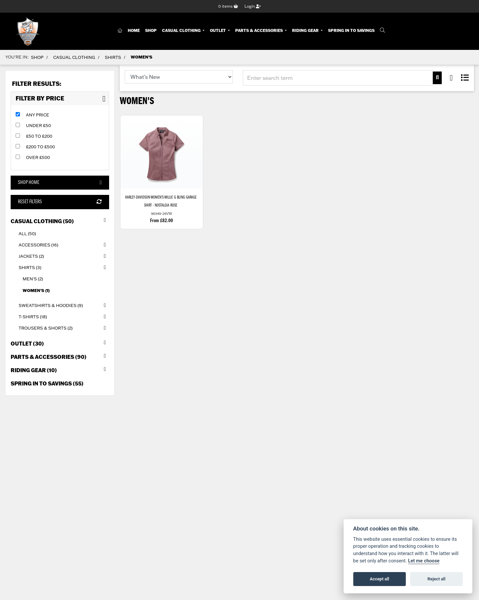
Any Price (37, 114)
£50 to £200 (39, 136)
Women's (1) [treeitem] (36, 290)
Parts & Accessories (259, 30)
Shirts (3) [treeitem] (64, 267)
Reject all (436, 578)
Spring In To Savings (351, 30)
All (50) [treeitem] (27, 233)
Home (134, 30)
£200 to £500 (40, 146)
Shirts (113, 57)
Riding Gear (306, 30)
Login (252, 6)
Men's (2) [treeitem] (33, 279)
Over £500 (38, 157)
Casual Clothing (182, 30)
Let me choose (424, 561)
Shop (151, 30)
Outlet (218, 30)
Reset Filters (59, 202)
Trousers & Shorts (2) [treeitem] (64, 328)
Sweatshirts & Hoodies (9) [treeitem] (64, 305)
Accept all (379, 578)
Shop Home (59, 183)
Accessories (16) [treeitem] (64, 244)
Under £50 (38, 125)
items (228, 6)
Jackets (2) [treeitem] (64, 256)
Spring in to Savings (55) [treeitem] (47, 383)
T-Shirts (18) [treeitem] (64, 316)
